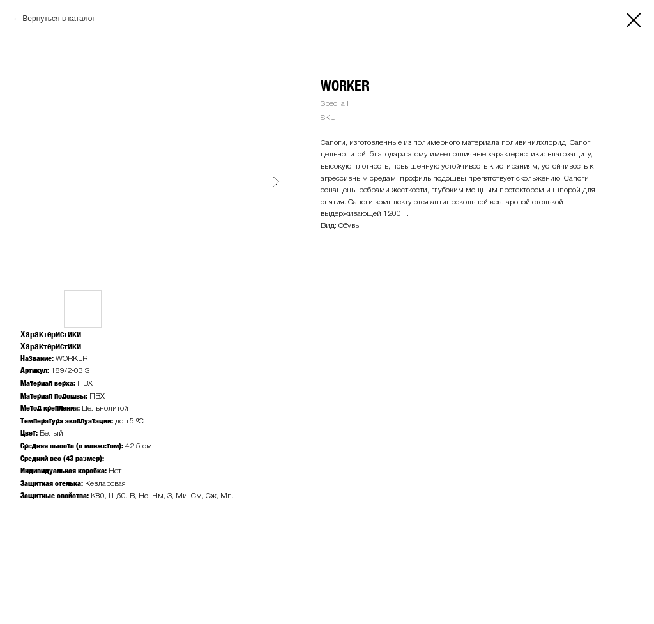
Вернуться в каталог (58, 18)
